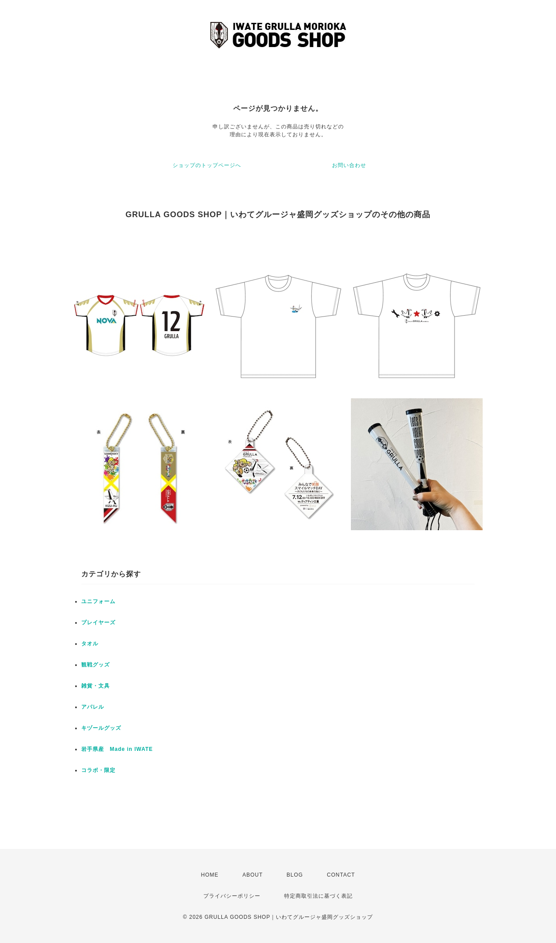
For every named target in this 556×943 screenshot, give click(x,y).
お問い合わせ (349, 165)
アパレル (92, 707)
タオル (89, 644)
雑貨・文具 (95, 686)
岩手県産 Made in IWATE (117, 749)
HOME (210, 875)
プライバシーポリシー (231, 896)
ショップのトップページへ (207, 165)
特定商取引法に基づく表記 (318, 896)
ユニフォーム (98, 601)
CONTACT (341, 875)
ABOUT (252, 875)
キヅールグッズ (101, 728)
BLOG (295, 875)
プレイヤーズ (98, 622)
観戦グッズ (95, 665)
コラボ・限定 (98, 770)
